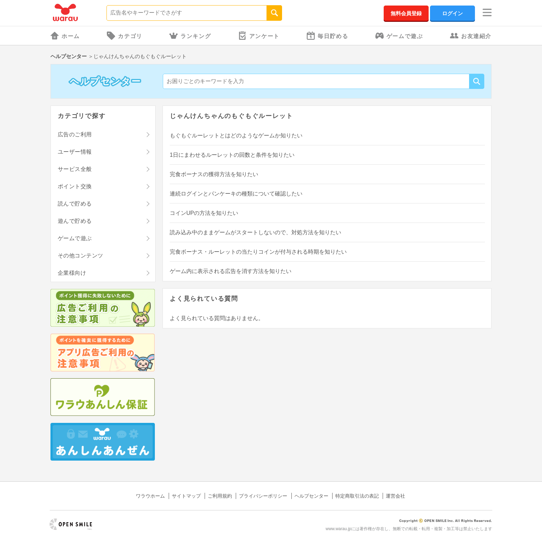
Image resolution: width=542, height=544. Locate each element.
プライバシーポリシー (263, 496)
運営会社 (395, 496)
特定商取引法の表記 (357, 496)
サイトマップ (186, 496)
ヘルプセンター (68, 56)
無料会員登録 (406, 13)
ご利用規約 (220, 496)
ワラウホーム (150, 496)
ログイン (452, 13)
